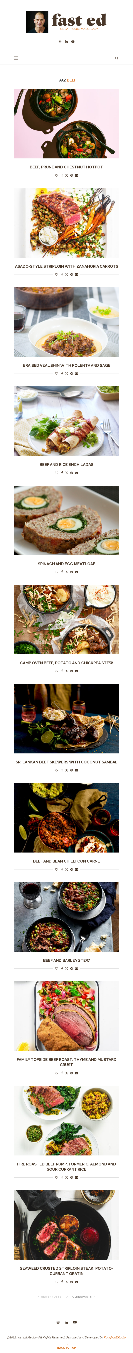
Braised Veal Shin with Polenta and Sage (66, 365)
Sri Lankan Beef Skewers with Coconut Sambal (67, 762)
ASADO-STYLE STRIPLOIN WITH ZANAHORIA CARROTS (66, 266)
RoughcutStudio (115, 1337)
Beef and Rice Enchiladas (66, 464)
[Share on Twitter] (66, 175)
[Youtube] (72, 41)
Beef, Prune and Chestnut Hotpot (66, 167)
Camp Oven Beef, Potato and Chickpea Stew (66, 663)
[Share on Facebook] (62, 175)
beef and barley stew (66, 960)
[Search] (116, 58)
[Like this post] (56, 175)
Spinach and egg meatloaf (66, 564)
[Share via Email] (76, 175)
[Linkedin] (66, 41)
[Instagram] (60, 41)
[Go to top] (66, 1347)
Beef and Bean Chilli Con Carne (66, 861)
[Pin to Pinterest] (71, 175)
